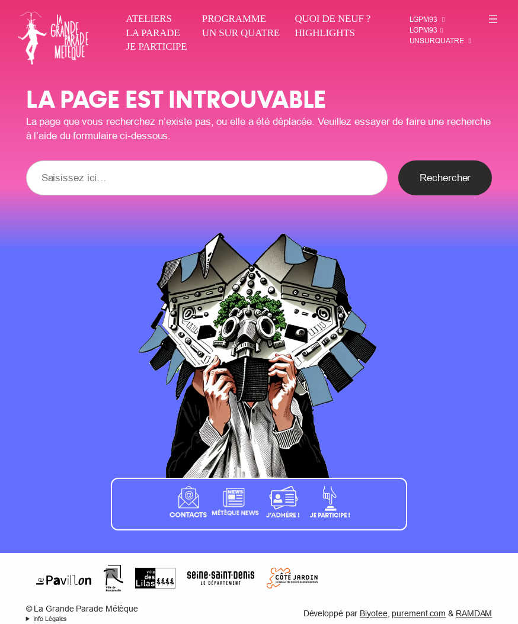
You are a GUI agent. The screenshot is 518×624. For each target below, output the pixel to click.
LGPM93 (423, 19)
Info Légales (50, 619)
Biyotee (373, 613)
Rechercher (445, 178)
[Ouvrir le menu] (493, 19)
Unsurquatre (437, 40)
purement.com (419, 613)
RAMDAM (474, 613)
